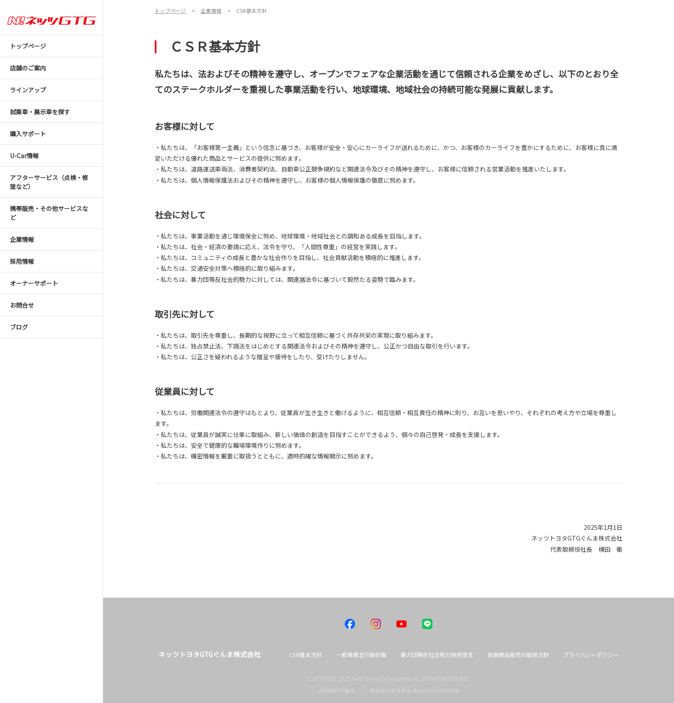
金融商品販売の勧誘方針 (518, 655)
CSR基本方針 (305, 655)
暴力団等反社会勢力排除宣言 (437, 655)
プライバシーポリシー (591, 655)
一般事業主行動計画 (361, 655)
